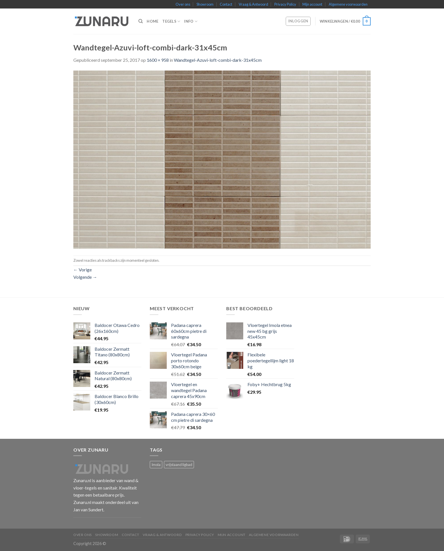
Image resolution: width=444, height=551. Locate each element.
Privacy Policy (285, 4)
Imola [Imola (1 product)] (156, 464)
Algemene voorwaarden (348, 4)
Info (190, 21)
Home (152, 21)
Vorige (82, 269)
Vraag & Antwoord (253, 4)
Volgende (85, 277)
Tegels (171, 21)
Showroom (205, 4)
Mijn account (312, 4)
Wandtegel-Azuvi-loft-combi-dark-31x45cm (218, 60)
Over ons (183, 4)
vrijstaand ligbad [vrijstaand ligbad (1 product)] (179, 464)
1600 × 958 (158, 60)
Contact (226, 4)
